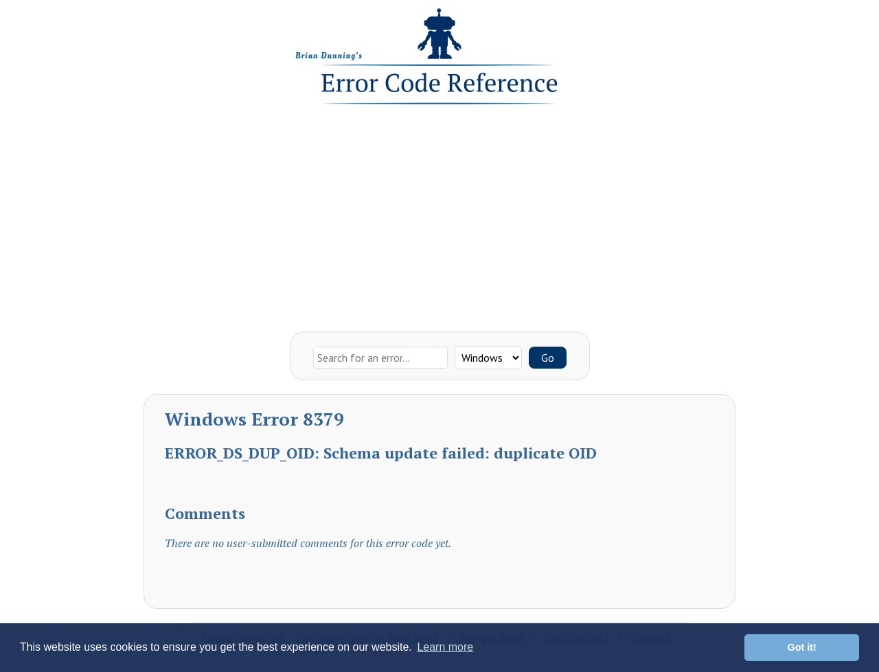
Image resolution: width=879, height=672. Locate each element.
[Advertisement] (439, 215)
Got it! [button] (802, 647)
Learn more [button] (445, 647)
